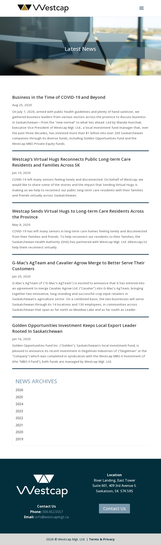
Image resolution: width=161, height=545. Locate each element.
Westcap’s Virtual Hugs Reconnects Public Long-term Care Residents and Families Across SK (71, 162)
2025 (19, 397)
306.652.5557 (52, 511)
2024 (19, 404)
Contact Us (114, 508)
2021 (19, 425)
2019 (19, 439)
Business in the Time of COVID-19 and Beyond (58, 97)
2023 (19, 411)
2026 (19, 390)
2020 (19, 432)
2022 (19, 418)
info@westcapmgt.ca (52, 517)
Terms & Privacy (102, 539)
